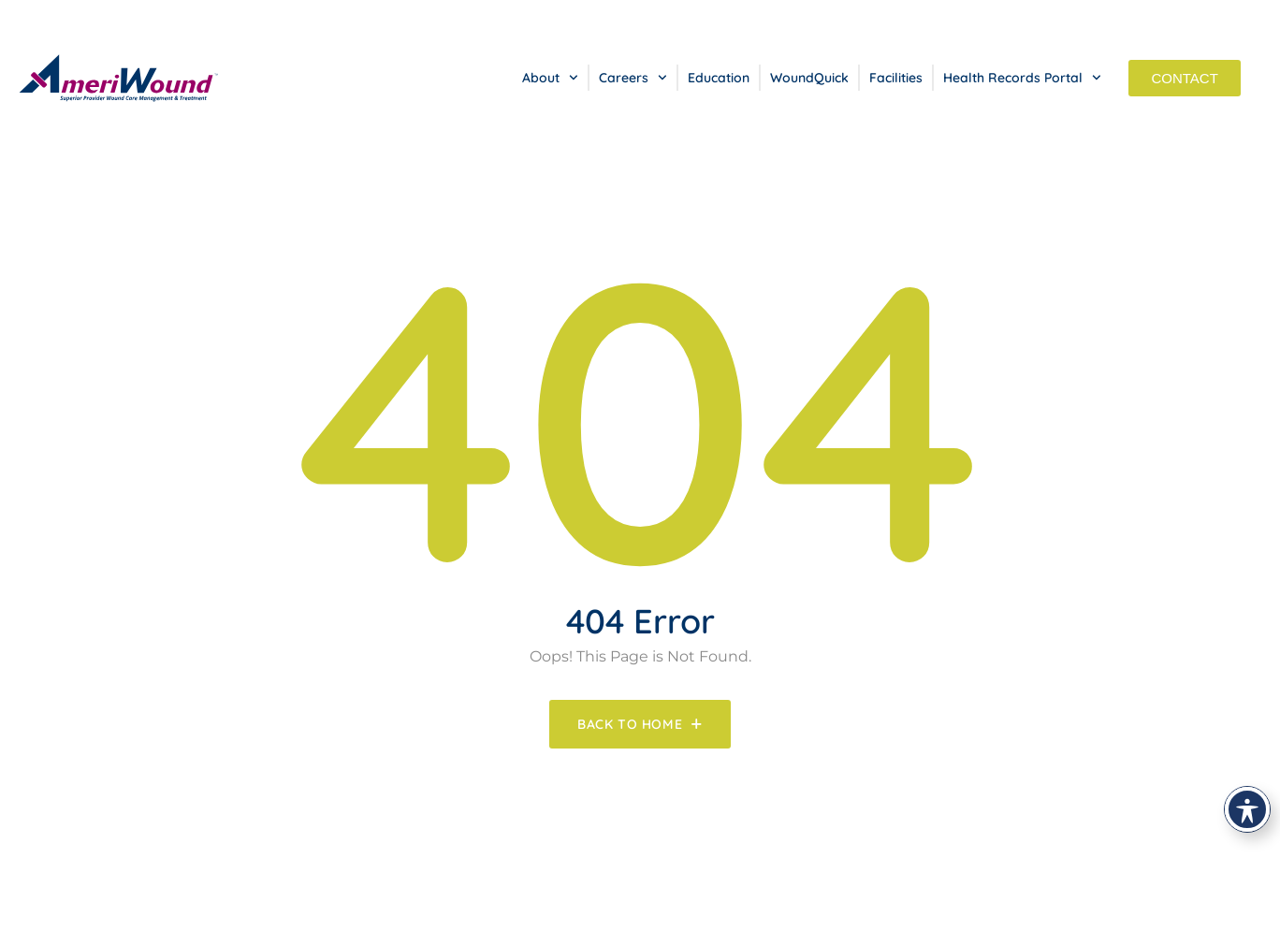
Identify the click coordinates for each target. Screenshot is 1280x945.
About (550, 78)
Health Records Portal (1022, 78)
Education (718, 77)
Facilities (896, 77)
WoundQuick (809, 77)
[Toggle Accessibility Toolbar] (1247, 809)
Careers (633, 78)
